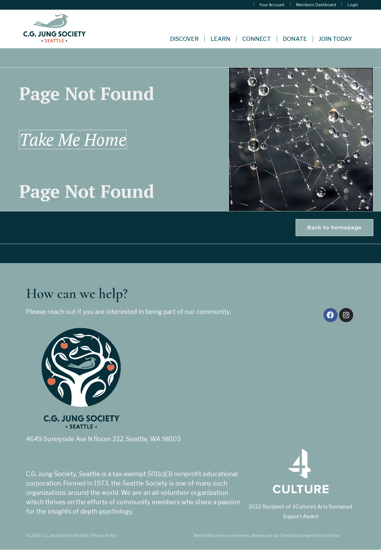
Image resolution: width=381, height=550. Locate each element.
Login (352, 5)
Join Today (335, 39)
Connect (256, 39)
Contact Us (290, 535)
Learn (220, 39)
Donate (295, 39)
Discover (184, 39)
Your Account (272, 5)
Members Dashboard (316, 5)
